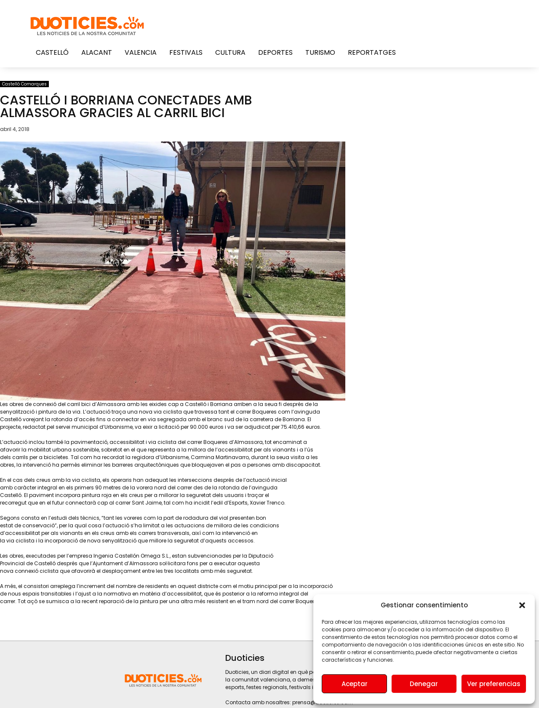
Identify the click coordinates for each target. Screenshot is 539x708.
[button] (522, 605)
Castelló (52, 52)
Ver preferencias (493, 683)
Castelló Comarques (24, 84)
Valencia (141, 52)
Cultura (230, 52)
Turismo (320, 52)
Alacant (96, 52)
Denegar (424, 683)
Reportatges (372, 52)
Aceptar (355, 683)
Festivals (186, 52)
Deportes (275, 52)
